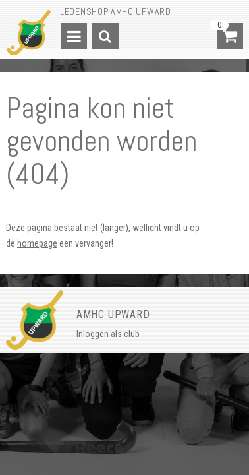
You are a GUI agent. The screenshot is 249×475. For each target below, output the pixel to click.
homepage (37, 243)
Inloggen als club (108, 334)
